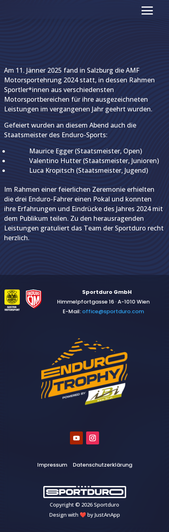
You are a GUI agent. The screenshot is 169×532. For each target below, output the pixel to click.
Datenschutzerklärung (102, 465)
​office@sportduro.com (113, 311)
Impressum (52, 465)
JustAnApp (107, 514)
